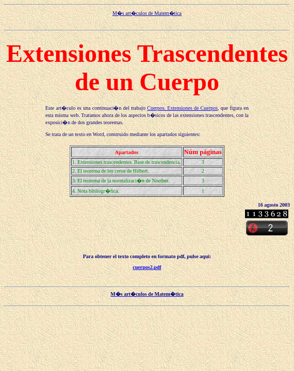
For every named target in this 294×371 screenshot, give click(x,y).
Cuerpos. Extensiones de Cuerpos (182, 108)
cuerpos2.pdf (147, 267)
